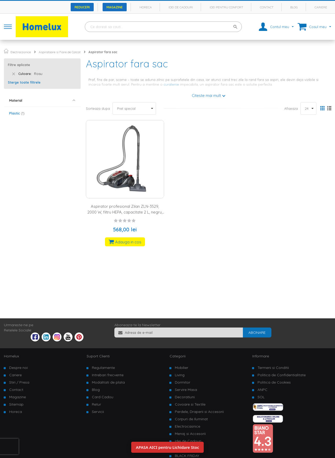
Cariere (321, 7)
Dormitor (182, 382)
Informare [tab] (260, 356)
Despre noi (18, 367)
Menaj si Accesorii (190, 433)
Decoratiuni (185, 397)
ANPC (262, 389)
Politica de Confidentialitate (282, 375)
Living (180, 375)
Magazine (115, 7)
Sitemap (16, 404)
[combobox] (163, 26)
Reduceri (82, 7)
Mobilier (181, 367)
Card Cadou (102, 397)
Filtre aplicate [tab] (19, 65)
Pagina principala (6, 51)
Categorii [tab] (178, 356)
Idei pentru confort (226, 7)
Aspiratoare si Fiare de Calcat (60, 52)
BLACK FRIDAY (187, 455)
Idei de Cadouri (188, 441)
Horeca (145, 7)
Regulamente (103, 367)
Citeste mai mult (206, 95)
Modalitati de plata (108, 382)
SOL (261, 397)
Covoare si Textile (190, 404)
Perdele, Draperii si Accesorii (199, 411)
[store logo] (42, 26)
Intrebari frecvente (108, 375)
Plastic (17, 113)
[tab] (42, 100)
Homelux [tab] (11, 356)
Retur (96, 404)
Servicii (98, 411)
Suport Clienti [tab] (98, 356)
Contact (266, 7)
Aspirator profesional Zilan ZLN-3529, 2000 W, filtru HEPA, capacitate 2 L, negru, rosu (125, 212)
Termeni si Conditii (273, 367)
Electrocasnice (20, 52)
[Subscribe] (257, 332)
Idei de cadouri (181, 7)
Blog (294, 7)
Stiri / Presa (19, 382)
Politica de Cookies (274, 382)
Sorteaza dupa (98, 108)
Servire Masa (186, 389)
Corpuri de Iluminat (191, 419)
